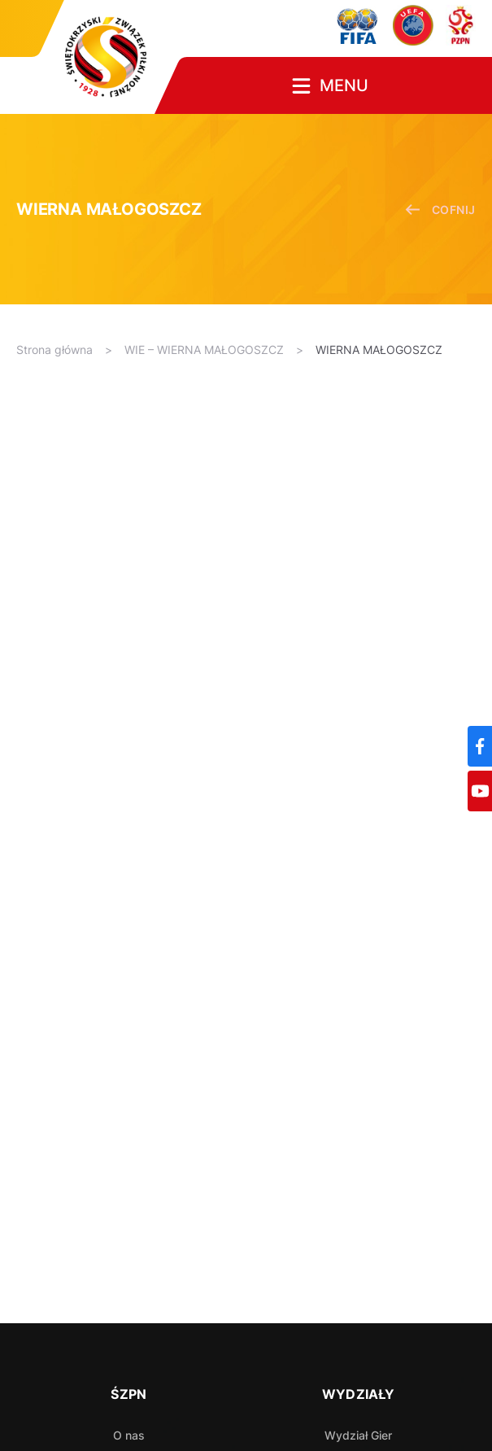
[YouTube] (480, 791)
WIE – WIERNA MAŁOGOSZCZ (204, 349)
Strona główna (54, 349)
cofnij (440, 209)
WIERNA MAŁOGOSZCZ (379, 349)
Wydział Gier (358, 1435)
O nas (129, 1435)
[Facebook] (480, 746)
